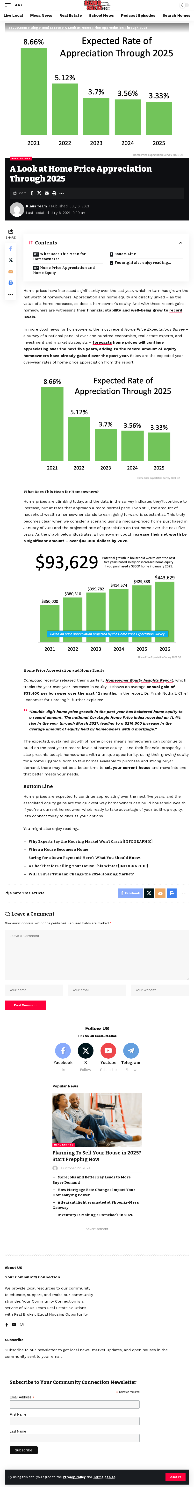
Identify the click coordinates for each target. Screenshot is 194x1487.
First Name (18, 1415)
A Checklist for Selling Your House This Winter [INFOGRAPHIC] (88, 866)
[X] (85, 1059)
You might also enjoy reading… (143, 263)
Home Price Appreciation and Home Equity (64, 270)
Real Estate (21, 158)
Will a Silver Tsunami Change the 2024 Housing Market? (81, 874)
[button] (175, 1477)
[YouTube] (14, 1325)
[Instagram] (21, 1325)
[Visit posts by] (55, 1169)
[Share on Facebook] (31, 193)
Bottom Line (125, 254)
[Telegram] (131, 1059)
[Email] (46, 193)
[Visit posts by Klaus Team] (17, 209)
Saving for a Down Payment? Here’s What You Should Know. (85, 858)
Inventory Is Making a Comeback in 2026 (95, 1216)
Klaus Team (36, 206)
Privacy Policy (74, 1477)
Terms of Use (104, 1477)
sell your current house (128, 767)
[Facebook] (63, 1059)
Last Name (18, 1432)
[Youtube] (108, 1059)
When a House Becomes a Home (58, 849)
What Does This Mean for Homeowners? (59, 256)
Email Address (22, 1398)
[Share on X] (39, 193)
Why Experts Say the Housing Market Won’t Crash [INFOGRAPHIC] (91, 841)
